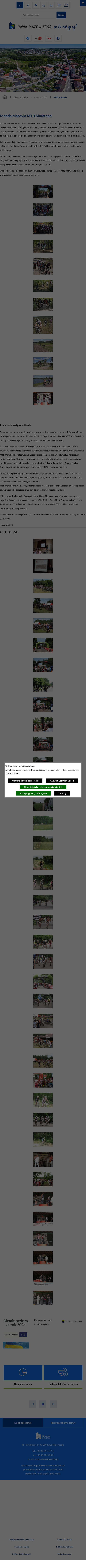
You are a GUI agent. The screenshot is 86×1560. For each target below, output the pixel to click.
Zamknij (62, 793)
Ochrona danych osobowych (25, 781)
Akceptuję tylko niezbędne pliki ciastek (43, 787)
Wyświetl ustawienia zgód (62, 781)
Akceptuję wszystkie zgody (33, 793)
